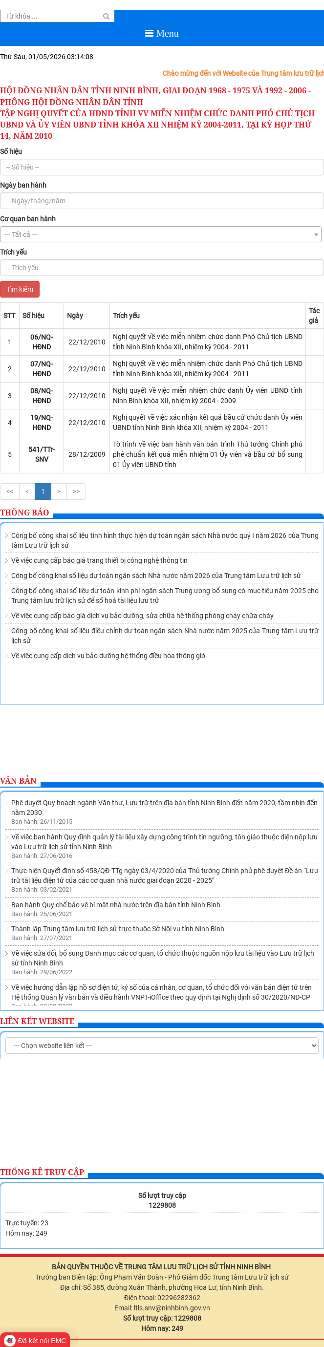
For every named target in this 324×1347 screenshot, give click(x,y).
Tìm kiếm (19, 289)
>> (76, 491)
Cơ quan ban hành (28, 219)
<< (9, 491)
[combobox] (161, 234)
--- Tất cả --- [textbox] (21, 234)
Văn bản (18, 780)
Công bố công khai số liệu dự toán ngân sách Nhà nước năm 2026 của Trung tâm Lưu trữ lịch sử (156, 575)
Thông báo (24, 512)
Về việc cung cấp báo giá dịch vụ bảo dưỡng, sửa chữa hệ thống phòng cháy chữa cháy (142, 616)
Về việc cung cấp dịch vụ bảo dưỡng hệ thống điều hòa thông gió (108, 656)
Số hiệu (11, 151)
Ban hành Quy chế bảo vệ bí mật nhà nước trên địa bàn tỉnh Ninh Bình (115, 850)
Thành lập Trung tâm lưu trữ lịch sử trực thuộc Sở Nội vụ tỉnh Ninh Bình (117, 873)
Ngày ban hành (23, 185)
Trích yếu (13, 252)
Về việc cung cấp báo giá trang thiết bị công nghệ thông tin (99, 560)
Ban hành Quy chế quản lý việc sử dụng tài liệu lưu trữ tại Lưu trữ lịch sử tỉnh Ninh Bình (141, 966)
